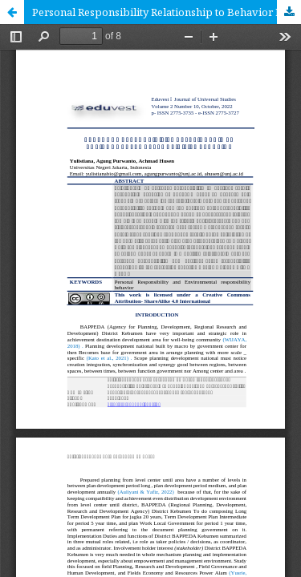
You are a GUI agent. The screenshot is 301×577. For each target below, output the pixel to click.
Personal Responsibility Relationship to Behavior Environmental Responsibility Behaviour (166, 12)
